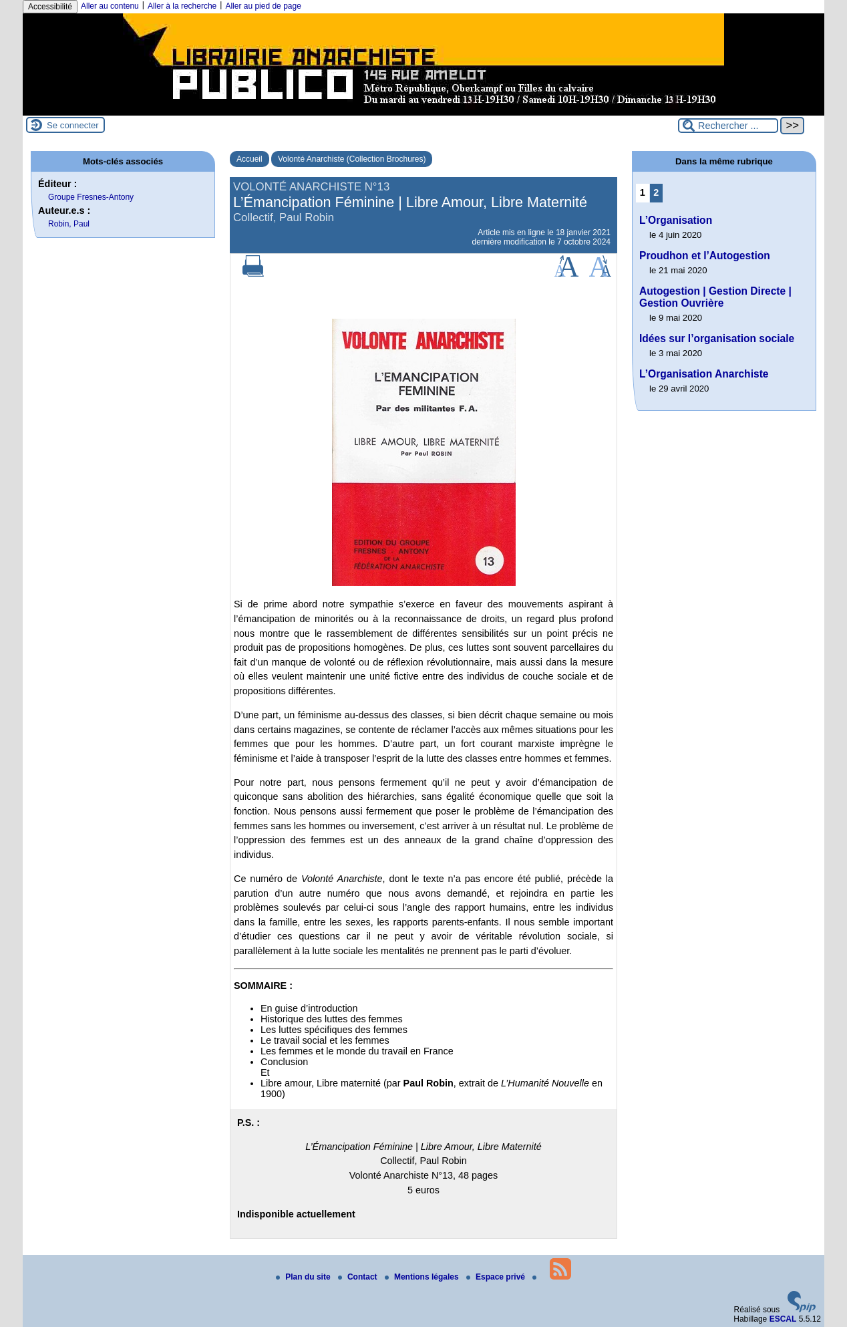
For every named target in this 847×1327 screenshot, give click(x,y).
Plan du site (304, 1277)
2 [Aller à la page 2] (656, 192)
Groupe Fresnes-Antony (91, 197)
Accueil (249, 159)
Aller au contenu (110, 6)
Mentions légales (423, 1277)
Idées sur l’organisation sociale (716, 338)
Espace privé (496, 1277)
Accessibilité (50, 6)
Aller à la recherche (182, 6)
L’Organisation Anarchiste (704, 374)
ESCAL (783, 1319)
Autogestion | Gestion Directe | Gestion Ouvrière (715, 297)
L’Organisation (675, 220)
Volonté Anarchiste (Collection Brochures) (352, 159)
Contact (358, 1277)
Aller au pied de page (263, 6)
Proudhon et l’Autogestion (704, 255)
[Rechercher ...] (728, 125)
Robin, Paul (69, 224)
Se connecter (73, 125)
